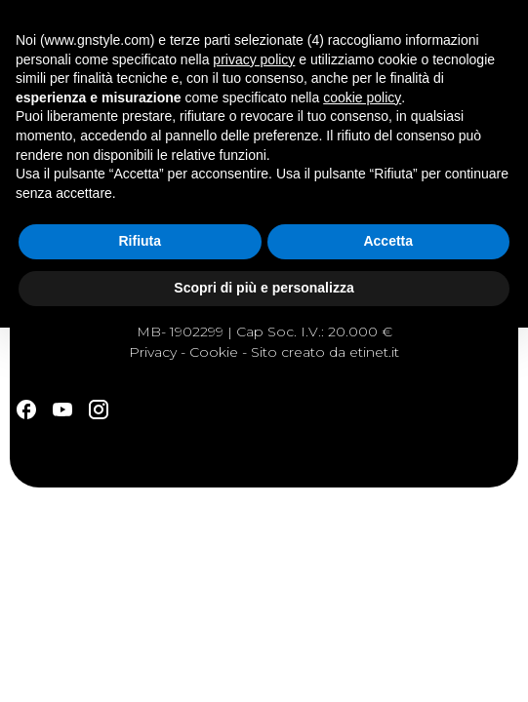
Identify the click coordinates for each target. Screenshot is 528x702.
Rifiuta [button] (139, 241)
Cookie (213, 352)
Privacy (153, 352)
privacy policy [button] (254, 59)
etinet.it (374, 352)
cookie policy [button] (362, 97)
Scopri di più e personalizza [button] (263, 287)
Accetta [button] (388, 241)
